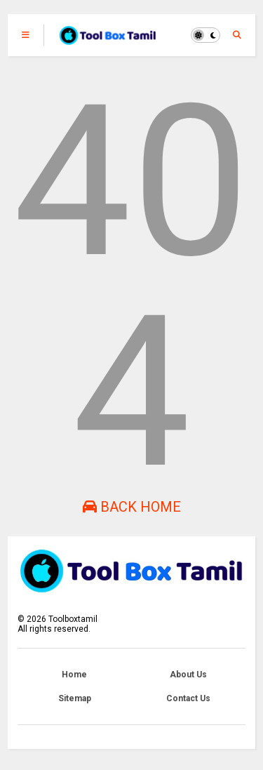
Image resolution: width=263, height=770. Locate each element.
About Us (188, 674)
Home (74, 674)
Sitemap (74, 698)
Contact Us (188, 698)
